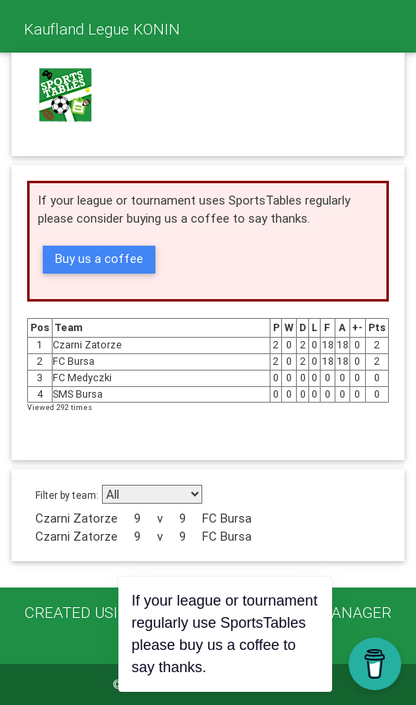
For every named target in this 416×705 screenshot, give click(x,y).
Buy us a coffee (99, 258)
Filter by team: (67, 495)
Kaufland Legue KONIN (102, 29)
